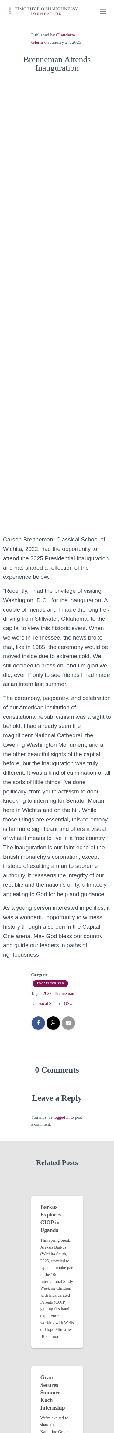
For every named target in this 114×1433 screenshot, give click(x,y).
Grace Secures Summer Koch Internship (52, 1392)
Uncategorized (50, 983)
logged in (62, 1117)
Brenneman (64, 993)
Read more (51, 1336)
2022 (47, 993)
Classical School (47, 1003)
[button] (103, 11)
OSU (68, 1003)
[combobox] (57, 747)
